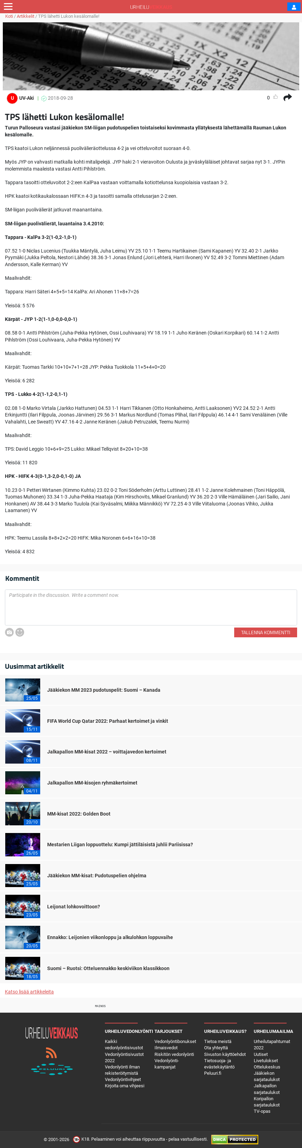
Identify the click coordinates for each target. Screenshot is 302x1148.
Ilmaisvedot (166, 1047)
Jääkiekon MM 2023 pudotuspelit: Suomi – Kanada (103, 690)
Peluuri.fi (212, 1073)
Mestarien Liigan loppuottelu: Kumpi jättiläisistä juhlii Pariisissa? (120, 844)
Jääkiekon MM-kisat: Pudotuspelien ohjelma (96, 875)
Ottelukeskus (267, 1067)
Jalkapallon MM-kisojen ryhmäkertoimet (92, 783)
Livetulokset (266, 1060)
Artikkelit (25, 16)
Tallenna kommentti (265, 632)
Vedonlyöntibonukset (175, 1041)
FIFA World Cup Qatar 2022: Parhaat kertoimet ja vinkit (107, 721)
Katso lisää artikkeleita (29, 992)
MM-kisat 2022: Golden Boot (78, 814)
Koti (9, 16)
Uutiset (261, 1054)
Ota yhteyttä (216, 1047)
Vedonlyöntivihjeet (123, 1079)
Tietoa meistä (217, 1041)
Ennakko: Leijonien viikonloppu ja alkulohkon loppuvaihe (110, 937)
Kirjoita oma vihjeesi (124, 1085)
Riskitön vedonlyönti (174, 1054)
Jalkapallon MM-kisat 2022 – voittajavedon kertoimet (106, 752)
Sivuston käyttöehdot (225, 1054)
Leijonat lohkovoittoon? (73, 906)
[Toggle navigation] (8, 7)
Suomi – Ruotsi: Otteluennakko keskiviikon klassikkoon (108, 968)
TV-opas (262, 1111)
